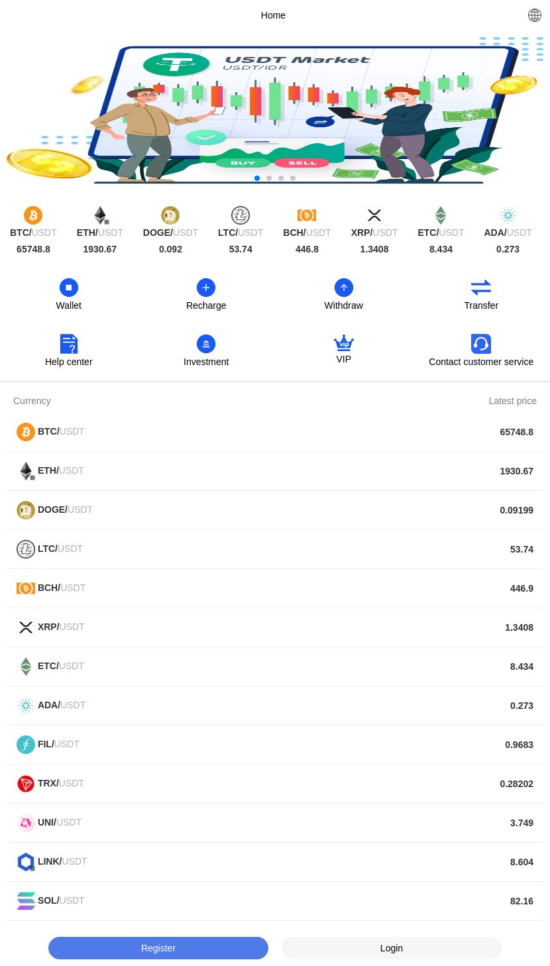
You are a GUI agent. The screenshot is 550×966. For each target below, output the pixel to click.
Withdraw (344, 305)
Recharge (206, 305)
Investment (206, 361)
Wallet (69, 305)
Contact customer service (481, 361)
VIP (343, 359)
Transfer (481, 305)
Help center (69, 361)
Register (158, 948)
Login (391, 948)
